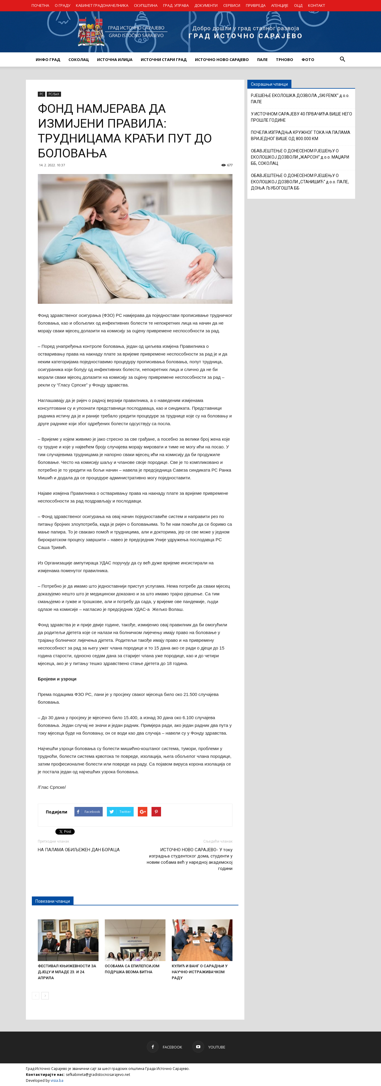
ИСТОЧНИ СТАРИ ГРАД (164, 59)
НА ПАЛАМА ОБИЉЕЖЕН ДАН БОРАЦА (79, 849)
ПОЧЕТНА (40, 5)
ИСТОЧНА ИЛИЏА (114, 59)
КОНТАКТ (316, 5)
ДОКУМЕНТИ (206, 5)
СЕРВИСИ (231, 5)
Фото (308, 59)
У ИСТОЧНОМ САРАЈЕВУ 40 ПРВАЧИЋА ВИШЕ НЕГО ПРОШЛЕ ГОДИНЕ (301, 117)
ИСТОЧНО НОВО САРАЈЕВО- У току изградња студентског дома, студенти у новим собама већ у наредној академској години (189, 859)
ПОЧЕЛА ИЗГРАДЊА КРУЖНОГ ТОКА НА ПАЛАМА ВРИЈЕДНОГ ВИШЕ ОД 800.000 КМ (300, 135)
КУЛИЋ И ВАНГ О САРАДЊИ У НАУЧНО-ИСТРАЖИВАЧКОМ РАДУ (199, 972)
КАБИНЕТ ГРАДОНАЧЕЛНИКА (102, 5)
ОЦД (298, 5)
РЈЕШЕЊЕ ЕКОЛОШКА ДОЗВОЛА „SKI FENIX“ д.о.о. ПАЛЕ (300, 98)
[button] (342, 59)
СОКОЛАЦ (78, 59)
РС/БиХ (54, 94)
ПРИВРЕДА (256, 5)
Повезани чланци (52, 901)
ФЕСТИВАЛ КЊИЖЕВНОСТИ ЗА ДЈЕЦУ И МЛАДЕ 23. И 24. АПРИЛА (67, 972)
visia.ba (57, 1080)
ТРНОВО (284, 59)
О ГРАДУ (62, 5)
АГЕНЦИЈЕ (279, 5)
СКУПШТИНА (145, 5)
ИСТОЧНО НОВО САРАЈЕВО (222, 59)
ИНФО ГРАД (48, 59)
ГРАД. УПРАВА (176, 5)
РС (41, 94)
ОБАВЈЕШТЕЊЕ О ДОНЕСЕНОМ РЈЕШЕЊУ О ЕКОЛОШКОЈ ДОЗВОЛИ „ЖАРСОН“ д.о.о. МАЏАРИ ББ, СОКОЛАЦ (300, 157)
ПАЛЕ (262, 59)
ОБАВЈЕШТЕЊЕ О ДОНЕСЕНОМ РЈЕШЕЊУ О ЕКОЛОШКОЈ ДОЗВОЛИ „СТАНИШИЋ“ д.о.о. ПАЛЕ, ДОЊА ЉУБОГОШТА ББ (300, 181)
